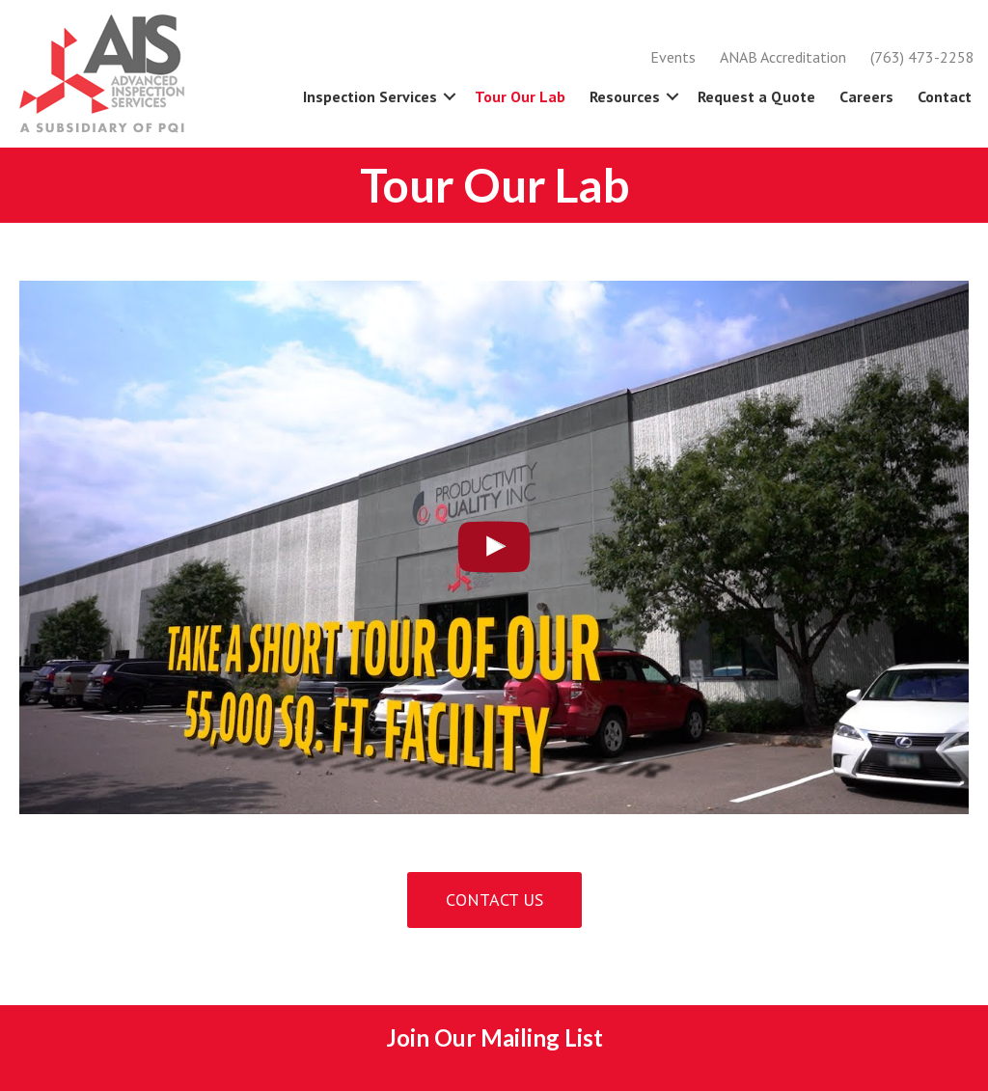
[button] (449, 96)
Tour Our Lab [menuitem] (520, 96)
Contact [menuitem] (945, 96)
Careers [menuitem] (866, 96)
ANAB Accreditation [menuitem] (783, 57)
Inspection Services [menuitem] (370, 96)
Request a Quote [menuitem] (756, 96)
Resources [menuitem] (625, 96)
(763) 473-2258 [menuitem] (922, 57)
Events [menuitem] (673, 57)
